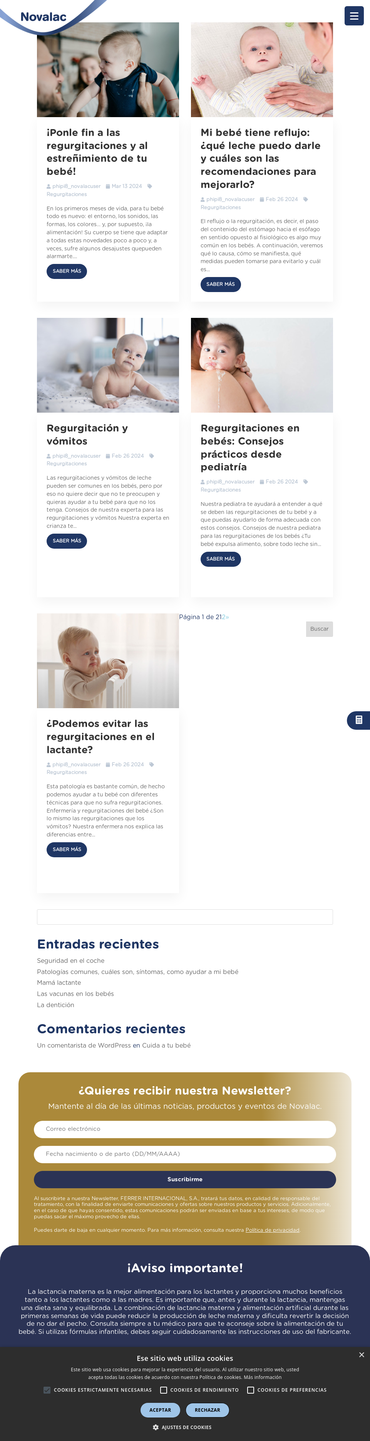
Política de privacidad (273, 1230)
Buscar (319, 629)
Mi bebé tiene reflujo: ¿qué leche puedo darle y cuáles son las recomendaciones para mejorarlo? (261, 159)
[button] (354, 15)
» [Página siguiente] (227, 617)
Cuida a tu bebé (166, 1046)
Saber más (67, 271)
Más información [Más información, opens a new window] (262, 1377)
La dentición (55, 1005)
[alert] (185, 1394)
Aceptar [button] (160, 1410)
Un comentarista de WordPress (84, 1046)
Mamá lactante (59, 983)
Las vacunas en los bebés (75, 994)
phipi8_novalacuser (76, 186)
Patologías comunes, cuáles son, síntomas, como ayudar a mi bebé (137, 972)
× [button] (361, 1355)
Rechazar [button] (207, 1410)
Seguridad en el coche (70, 961)
